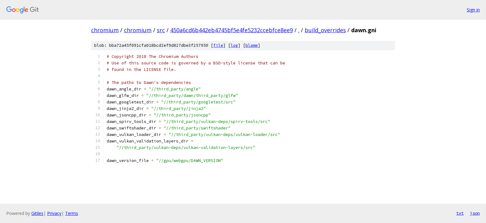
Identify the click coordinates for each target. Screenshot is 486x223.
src (161, 30)
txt (460, 213)
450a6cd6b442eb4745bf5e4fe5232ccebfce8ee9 (231, 30)
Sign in (473, 10)
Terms (71, 213)
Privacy (54, 213)
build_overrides (325, 30)
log (234, 45)
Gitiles (37, 213)
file (218, 45)
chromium (105, 30)
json (475, 213)
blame (251, 45)
